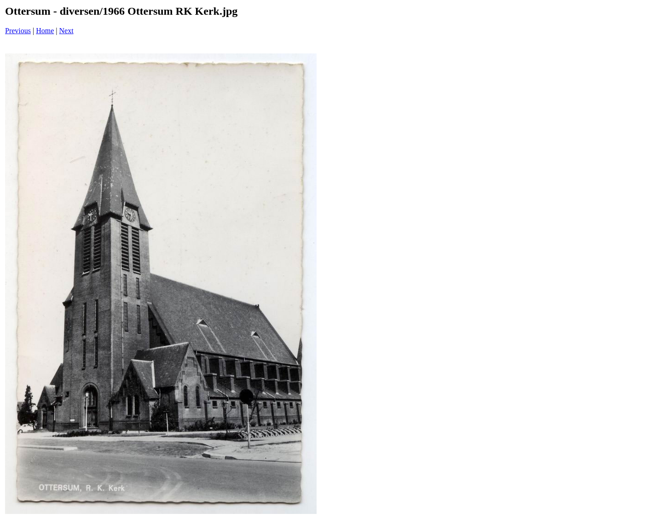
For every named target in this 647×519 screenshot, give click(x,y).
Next (66, 31)
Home (45, 31)
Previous (18, 31)
